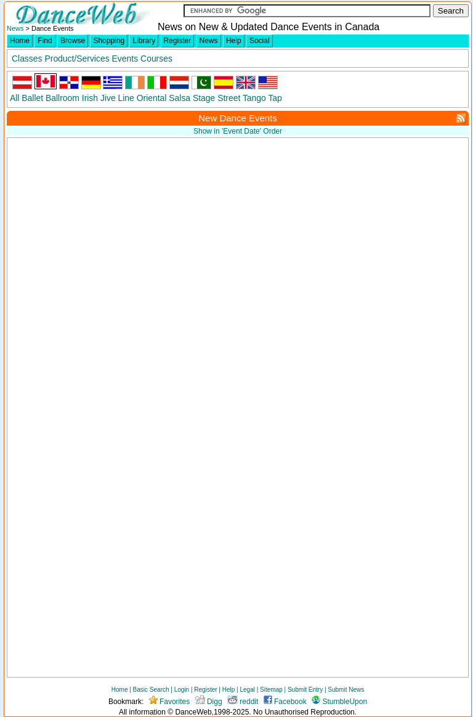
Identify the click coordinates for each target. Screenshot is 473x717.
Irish (90, 98)
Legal (247, 689)
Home (20, 40)
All (14, 98)
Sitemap (271, 689)
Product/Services (76, 58)
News (15, 28)
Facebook (285, 701)
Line (126, 98)
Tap (274, 98)
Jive (108, 98)
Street (228, 98)
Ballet (32, 98)
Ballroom (62, 98)
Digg (208, 701)
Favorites (169, 701)
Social (259, 40)
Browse (72, 40)
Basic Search (151, 689)
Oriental (152, 98)
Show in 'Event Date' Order (237, 131)
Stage (204, 98)
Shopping (108, 40)
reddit (242, 701)
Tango (254, 98)
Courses (156, 58)
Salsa (179, 98)
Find (45, 40)
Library (143, 40)
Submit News (346, 689)
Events (125, 58)
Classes (27, 58)
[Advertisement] (339, 228)
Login (181, 689)
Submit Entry (305, 689)
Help (233, 40)
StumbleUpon (339, 701)
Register (178, 40)
